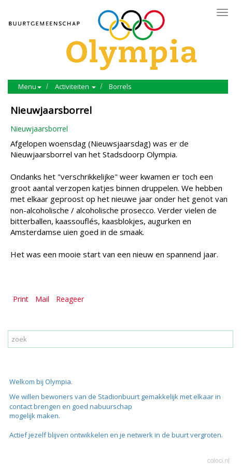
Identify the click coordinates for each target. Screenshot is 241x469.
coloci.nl (218, 460)
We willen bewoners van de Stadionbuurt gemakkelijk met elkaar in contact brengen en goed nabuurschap (115, 401)
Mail (42, 299)
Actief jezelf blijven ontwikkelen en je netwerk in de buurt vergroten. (116, 434)
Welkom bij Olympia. (41, 381)
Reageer (70, 299)
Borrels (120, 86)
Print (21, 299)
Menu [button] (29, 86)
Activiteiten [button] (75, 86)
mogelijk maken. (35, 415)
